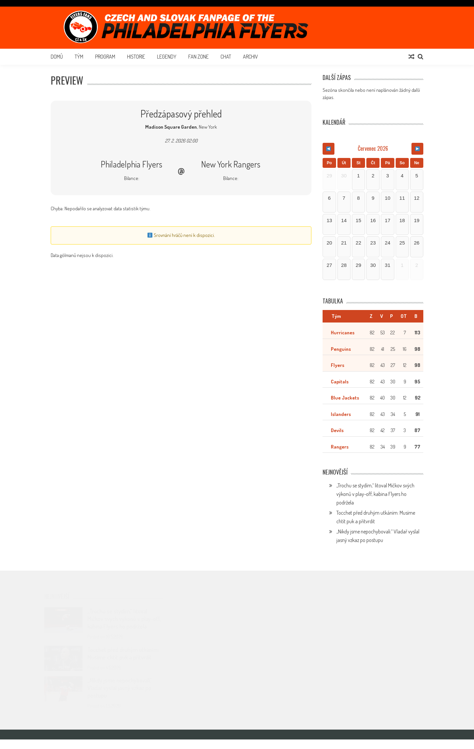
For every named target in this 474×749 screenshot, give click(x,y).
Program (105, 56)
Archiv (250, 56)
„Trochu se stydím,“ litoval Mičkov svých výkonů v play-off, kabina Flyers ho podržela (375, 503)
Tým (79, 56)
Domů (57, 56)
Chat (226, 56)
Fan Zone (198, 56)
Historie (136, 56)
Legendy (166, 56)
